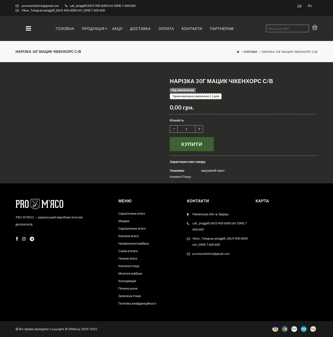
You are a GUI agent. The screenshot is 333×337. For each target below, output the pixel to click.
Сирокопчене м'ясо (132, 228)
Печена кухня (128, 288)
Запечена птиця (129, 296)
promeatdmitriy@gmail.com (37, 5)
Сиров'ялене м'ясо (131, 213)
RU (310, 5)
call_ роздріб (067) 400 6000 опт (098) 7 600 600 (103, 5)
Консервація (127, 281)
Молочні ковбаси (130, 273)
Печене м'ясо (127, 258)
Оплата (166, 28)
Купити (191, 144)
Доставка (140, 28)
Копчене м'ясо (128, 236)
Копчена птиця (128, 266)
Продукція (95, 28)
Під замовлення (182, 90)
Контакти (192, 28)
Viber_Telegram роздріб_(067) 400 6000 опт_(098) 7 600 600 (63, 10)
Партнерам (222, 28)
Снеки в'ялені (128, 251)
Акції (117, 28)
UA (299, 5)
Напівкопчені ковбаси (133, 243)
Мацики (123, 221)
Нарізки (250, 52)
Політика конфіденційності (137, 303)
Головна (65, 28)
